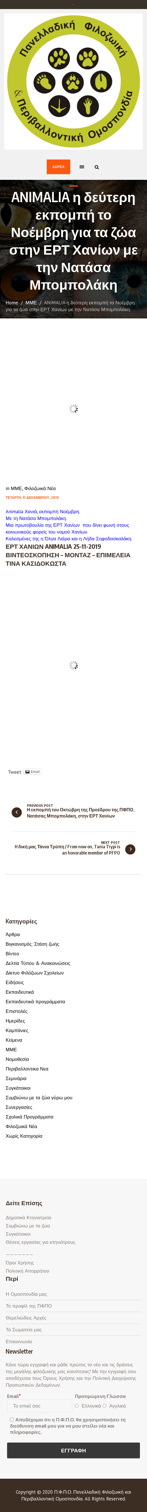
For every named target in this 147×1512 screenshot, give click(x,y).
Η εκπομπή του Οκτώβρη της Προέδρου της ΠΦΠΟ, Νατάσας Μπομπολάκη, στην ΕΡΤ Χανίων (81, 813)
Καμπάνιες (17, 1030)
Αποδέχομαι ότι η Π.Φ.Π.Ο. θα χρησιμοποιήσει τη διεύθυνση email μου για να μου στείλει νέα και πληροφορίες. (67, 1426)
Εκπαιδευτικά (20, 992)
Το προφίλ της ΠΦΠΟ (29, 1306)
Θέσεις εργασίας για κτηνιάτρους (40, 1242)
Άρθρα (13, 934)
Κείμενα (14, 1040)
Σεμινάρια (16, 1078)
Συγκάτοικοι (18, 1088)
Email (13, 1396)
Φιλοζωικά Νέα (40, 488)
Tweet (14, 771)
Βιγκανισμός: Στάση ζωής (32, 944)
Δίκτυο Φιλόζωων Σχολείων (35, 973)
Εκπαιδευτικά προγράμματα (35, 1001)
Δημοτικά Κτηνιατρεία (28, 1217)
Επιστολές (16, 1011)
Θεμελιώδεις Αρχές (26, 1318)
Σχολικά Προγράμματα (30, 1117)
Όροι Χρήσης (20, 1263)
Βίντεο (12, 954)
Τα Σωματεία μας (24, 1330)
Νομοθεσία (17, 1059)
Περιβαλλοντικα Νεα (27, 1069)
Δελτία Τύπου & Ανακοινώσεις (38, 963)
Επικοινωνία (19, 1341)
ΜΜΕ (31, 303)
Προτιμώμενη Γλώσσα (100, 1396)
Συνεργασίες (19, 1107)
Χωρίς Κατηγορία (24, 1136)
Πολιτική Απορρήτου (27, 1271)
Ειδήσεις (15, 982)
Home (12, 303)
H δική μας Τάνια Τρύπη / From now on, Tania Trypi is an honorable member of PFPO (67, 850)
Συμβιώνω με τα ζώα (28, 1226)
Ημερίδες (15, 1021)
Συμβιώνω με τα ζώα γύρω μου (39, 1097)
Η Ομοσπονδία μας (26, 1294)
